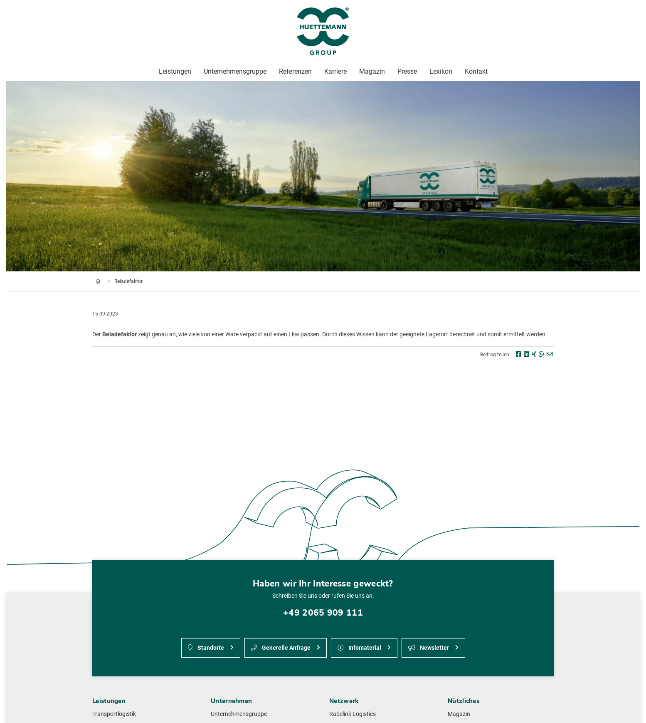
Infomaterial (359, 647)
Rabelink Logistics (352, 714)
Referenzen (295, 71)
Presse (407, 71)
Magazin (459, 714)
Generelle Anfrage (281, 647)
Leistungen (175, 71)
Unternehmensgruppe (239, 714)
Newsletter (428, 647)
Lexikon (440, 71)
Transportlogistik (114, 714)
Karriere (335, 71)
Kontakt (476, 71)
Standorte (206, 647)
